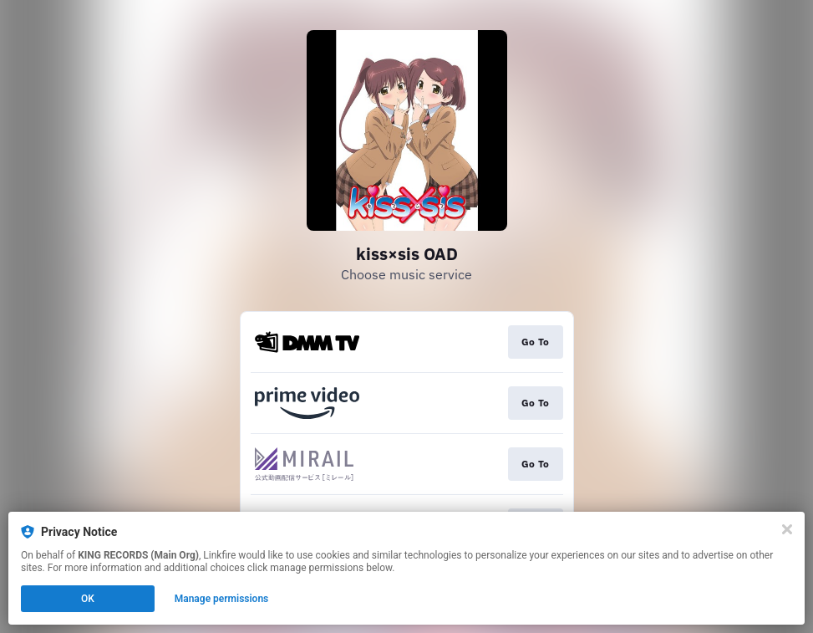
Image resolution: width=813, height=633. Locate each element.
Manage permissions (222, 599)
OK (87, 599)
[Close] (787, 529)
